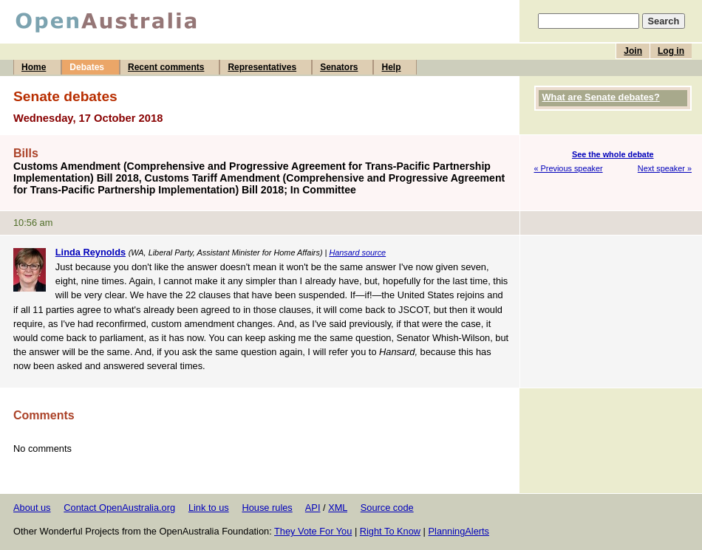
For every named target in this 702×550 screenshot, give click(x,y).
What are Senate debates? (601, 97)
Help (391, 67)
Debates (86, 67)
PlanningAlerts (459, 531)
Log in (671, 51)
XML (337, 507)
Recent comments (166, 67)
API (313, 507)
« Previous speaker (568, 168)
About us (32, 507)
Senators (339, 67)
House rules (267, 507)
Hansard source (357, 252)
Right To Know (390, 531)
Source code (387, 507)
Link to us (208, 507)
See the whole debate (613, 154)
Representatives (262, 67)
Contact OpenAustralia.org (119, 507)
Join (633, 51)
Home (33, 67)
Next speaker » (665, 168)
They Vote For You (313, 531)
